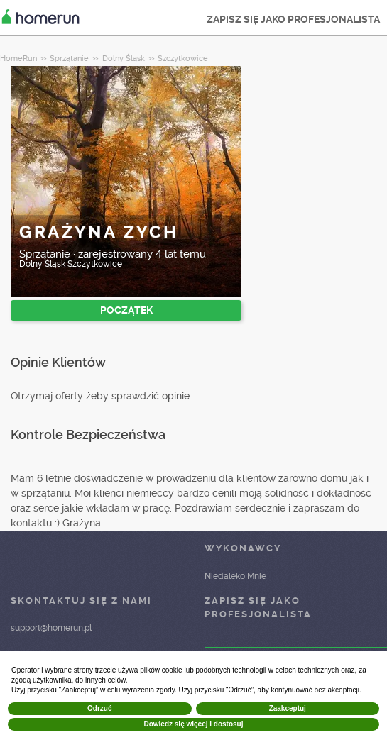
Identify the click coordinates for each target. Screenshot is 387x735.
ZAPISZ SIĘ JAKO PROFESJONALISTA (293, 19)
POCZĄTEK (126, 310)
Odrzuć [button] (99, 708)
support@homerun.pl (51, 628)
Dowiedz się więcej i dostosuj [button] (193, 724)
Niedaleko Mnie (235, 576)
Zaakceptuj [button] (287, 708)
